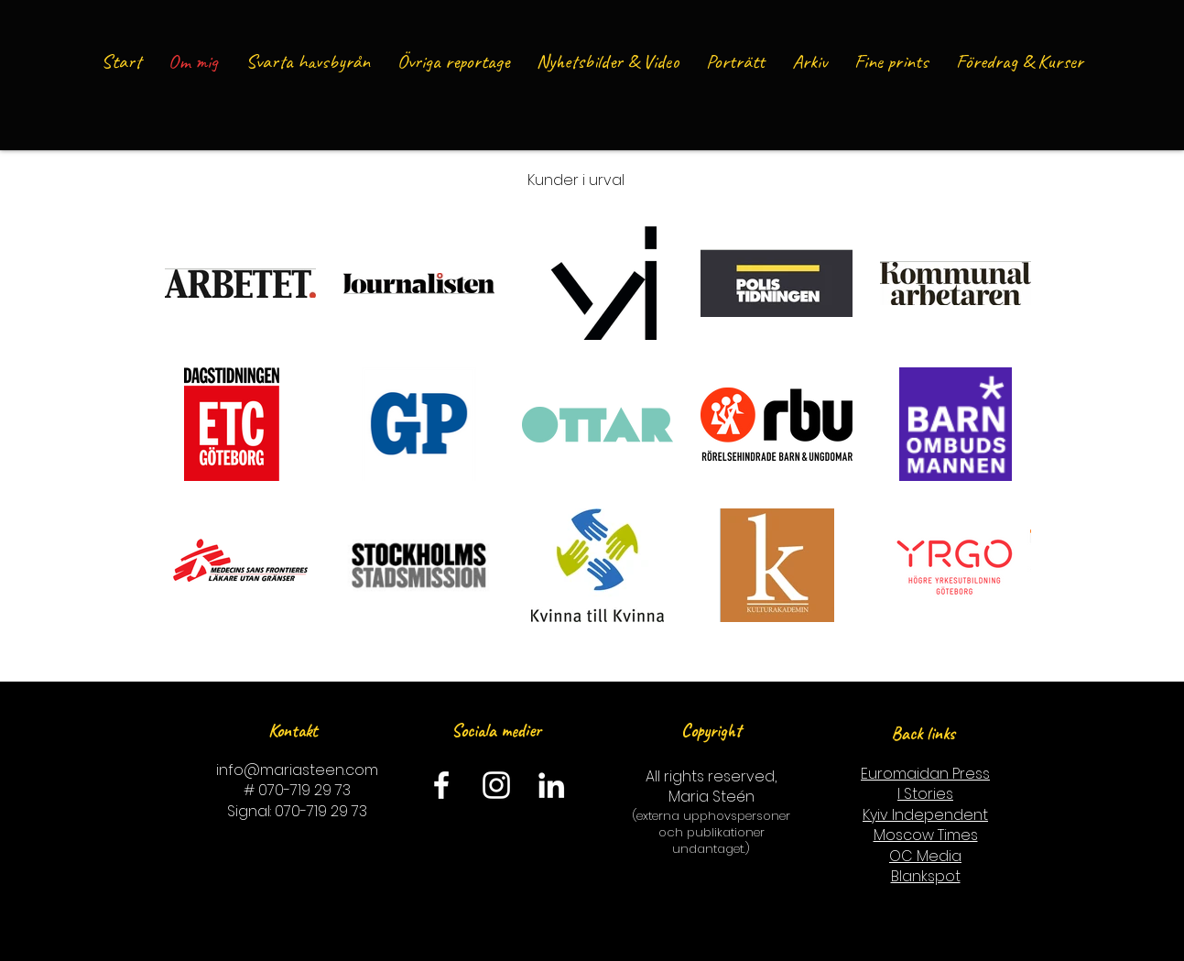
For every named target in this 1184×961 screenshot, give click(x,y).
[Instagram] (496, 785)
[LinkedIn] (551, 785)
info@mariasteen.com (297, 770)
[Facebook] (441, 785)
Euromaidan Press (925, 773)
